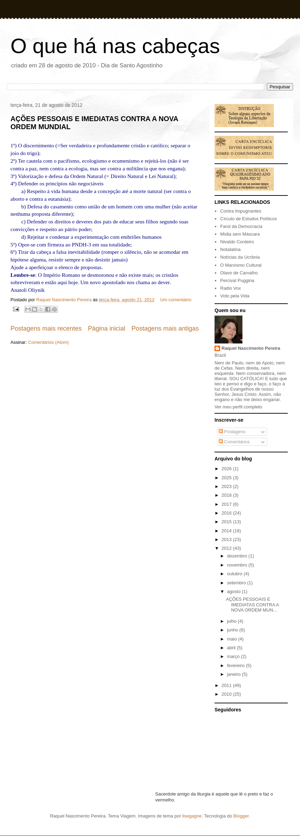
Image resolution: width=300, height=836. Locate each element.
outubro (235, 573)
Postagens (232, 431)
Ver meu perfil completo (238, 406)
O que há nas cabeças (115, 46)
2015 (227, 521)
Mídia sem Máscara (240, 234)
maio (232, 639)
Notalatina (230, 249)
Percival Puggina (237, 280)
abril (232, 647)
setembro (237, 582)
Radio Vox (230, 288)
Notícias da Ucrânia (240, 257)
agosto (234, 591)
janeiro (234, 674)
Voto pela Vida (234, 295)
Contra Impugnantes (240, 211)
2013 (227, 539)
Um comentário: (176, 299)
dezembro (237, 555)
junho (233, 629)
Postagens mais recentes (46, 328)
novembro (237, 565)
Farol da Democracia (241, 226)
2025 (227, 477)
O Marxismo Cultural (240, 265)
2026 (227, 468)
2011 (227, 685)
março (234, 656)
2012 (227, 548)
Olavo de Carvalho (239, 272)
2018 (227, 495)
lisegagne (192, 816)
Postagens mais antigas (165, 328)
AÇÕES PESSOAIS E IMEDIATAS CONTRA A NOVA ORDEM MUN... (252, 605)
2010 (227, 694)
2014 (227, 530)
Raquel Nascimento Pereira (251, 348)
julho (232, 621)
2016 (227, 513)
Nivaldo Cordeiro (237, 241)
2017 (227, 504)
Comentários (234, 441)
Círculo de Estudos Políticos (248, 218)
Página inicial (106, 328)
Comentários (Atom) (48, 342)
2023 (227, 486)
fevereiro (236, 665)
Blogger (241, 816)
